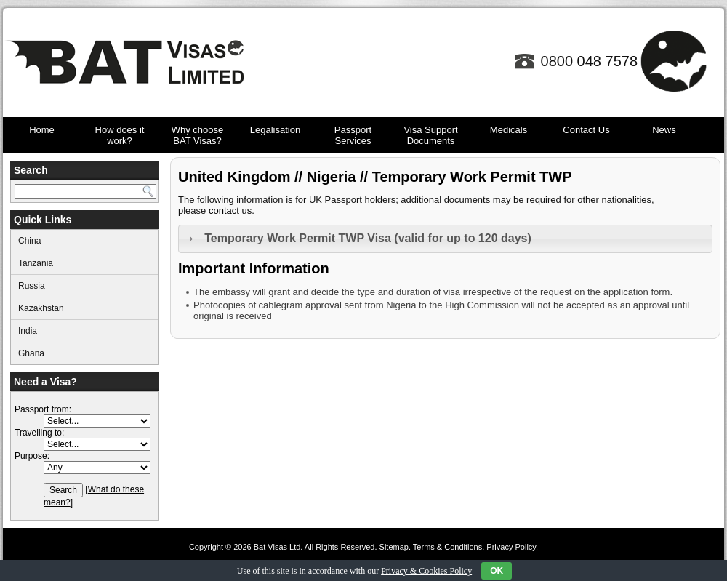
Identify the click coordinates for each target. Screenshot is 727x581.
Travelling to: (39, 433)
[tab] (445, 239)
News (664, 129)
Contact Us (586, 129)
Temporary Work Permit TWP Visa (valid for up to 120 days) (367, 238)
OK (496, 571)
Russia (31, 286)
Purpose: (32, 456)
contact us (230, 210)
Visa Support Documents (430, 135)
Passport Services (352, 135)
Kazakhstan (41, 308)
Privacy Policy (511, 546)
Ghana (31, 353)
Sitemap (394, 546)
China (29, 241)
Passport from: (43, 409)
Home (42, 129)
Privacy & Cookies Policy (426, 571)
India (27, 331)
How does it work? (120, 135)
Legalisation (275, 129)
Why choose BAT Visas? (198, 135)
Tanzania (35, 263)
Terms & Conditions (447, 546)
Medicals (508, 129)
